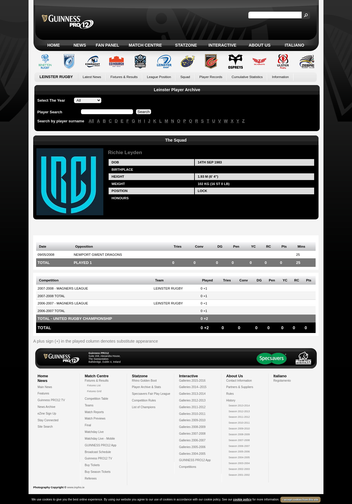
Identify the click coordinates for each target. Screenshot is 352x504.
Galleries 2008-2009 (192, 427)
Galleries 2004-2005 (192, 453)
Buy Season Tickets (98, 471)
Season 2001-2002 (239, 474)
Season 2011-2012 (239, 416)
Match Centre (145, 45)
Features (43, 393)
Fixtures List (94, 385)
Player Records (210, 77)
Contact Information (239, 380)
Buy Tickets (92, 465)
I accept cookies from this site (300, 499)
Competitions (187, 466)
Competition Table (96, 398)
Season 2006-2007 (239, 446)
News (79, 45)
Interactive (222, 45)
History (230, 400)
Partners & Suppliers (239, 387)
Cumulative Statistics (247, 77)
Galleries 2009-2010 (192, 420)
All (91, 121)
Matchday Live (94, 431)
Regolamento (282, 380)
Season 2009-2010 (239, 428)
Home (53, 45)
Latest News (92, 77)
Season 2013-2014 (239, 405)
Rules (230, 393)
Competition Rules (144, 400)
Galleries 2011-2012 (192, 407)
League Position (159, 77)
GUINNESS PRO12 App (100, 445)
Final (88, 425)
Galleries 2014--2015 (192, 387)
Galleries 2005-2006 (192, 447)
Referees (91, 478)
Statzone (186, 45)
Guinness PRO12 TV (51, 400)
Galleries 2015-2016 (192, 380)
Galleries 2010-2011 (192, 413)
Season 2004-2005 (239, 457)
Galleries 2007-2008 (192, 433)
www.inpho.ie (75, 487)
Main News (45, 387)
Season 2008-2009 (239, 434)
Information (280, 77)
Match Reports (94, 412)
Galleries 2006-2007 (192, 440)
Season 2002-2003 (239, 469)
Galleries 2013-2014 (192, 393)
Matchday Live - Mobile (100, 438)
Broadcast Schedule (98, 452)
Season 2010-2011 (239, 422)
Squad (185, 77)
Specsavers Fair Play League (151, 393)
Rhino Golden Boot (144, 380)
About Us (259, 45)
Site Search (45, 426)
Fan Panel (107, 45)
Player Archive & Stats (146, 387)
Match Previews (95, 418)
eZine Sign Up (47, 413)
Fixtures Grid (94, 391)
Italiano (294, 45)
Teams (89, 405)
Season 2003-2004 (239, 463)
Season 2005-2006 (239, 451)
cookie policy (242, 499)
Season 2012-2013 (239, 411)
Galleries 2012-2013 (192, 400)
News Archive (46, 406)
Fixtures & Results (123, 77)
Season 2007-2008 (239, 440)
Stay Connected (48, 420)
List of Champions (143, 407)
